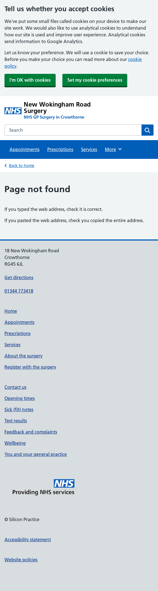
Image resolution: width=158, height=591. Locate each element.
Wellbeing (15, 443)
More (113, 149)
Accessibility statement (27, 539)
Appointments (24, 149)
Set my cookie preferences (94, 80)
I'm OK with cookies (30, 80)
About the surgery (23, 356)
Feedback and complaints (30, 432)
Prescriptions (60, 149)
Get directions (18, 277)
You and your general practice (35, 454)
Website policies (20, 559)
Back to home (21, 165)
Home (10, 311)
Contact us (15, 387)
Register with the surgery (30, 367)
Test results (15, 420)
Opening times (19, 398)
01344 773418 (18, 291)
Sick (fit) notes (18, 409)
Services (89, 149)
